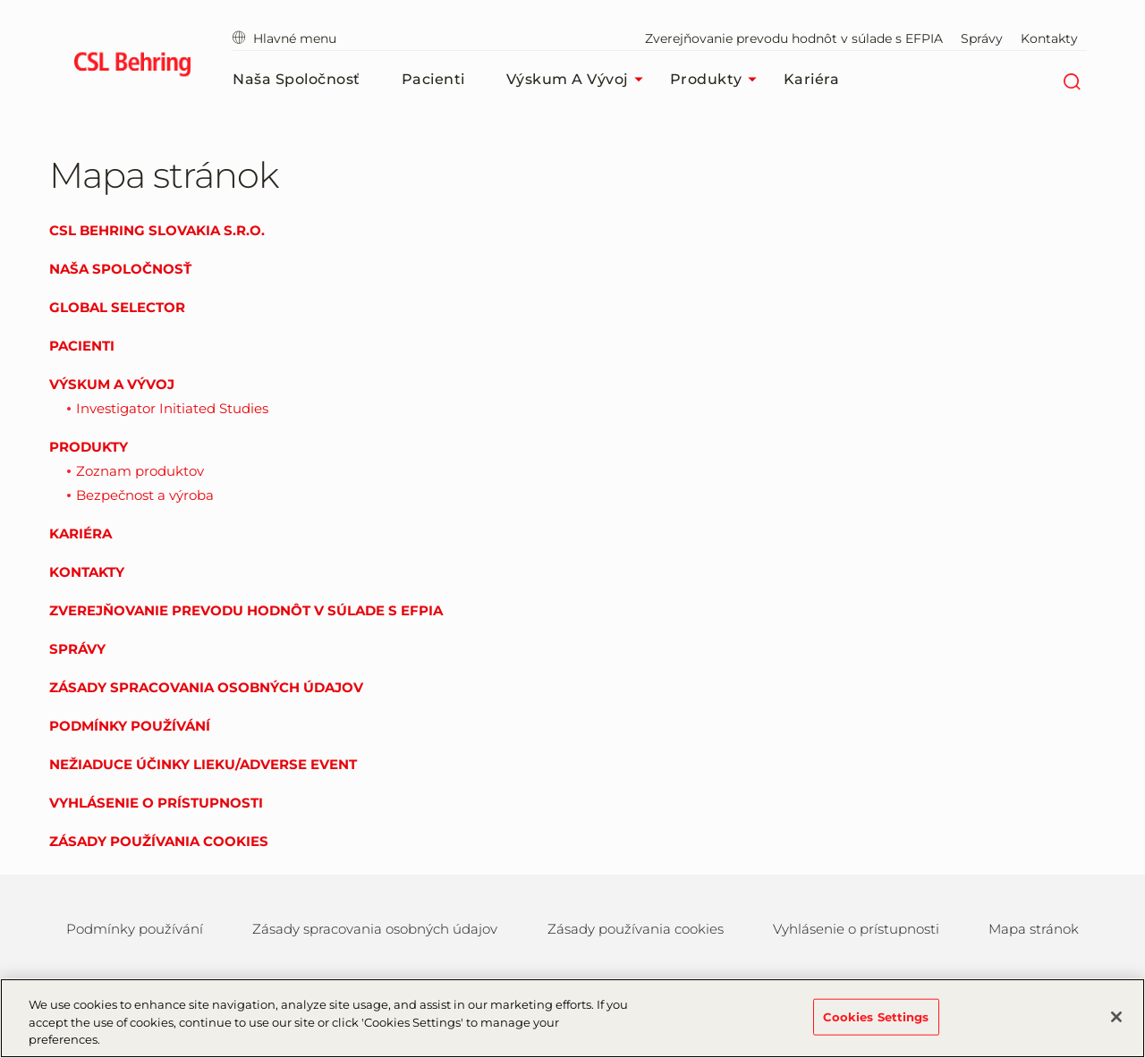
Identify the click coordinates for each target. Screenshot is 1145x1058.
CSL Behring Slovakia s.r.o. (157, 230)
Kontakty (1049, 38)
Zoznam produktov (140, 470)
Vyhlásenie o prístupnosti (156, 802)
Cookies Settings (876, 1025)
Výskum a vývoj (579, 79)
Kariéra (812, 79)
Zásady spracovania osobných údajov (206, 687)
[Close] (1116, 1025)
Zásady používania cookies (158, 841)
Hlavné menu (284, 38)
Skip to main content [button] (0, 0)
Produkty (718, 79)
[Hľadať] (1071, 79)
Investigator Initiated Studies (172, 408)
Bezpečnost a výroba (145, 495)
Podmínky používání (129, 725)
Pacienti (433, 79)
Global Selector (117, 307)
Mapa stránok (1033, 928)
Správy (982, 38)
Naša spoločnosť (296, 79)
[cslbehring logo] (132, 67)
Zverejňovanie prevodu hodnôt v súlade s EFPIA (794, 38)
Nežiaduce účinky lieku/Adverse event (203, 764)
